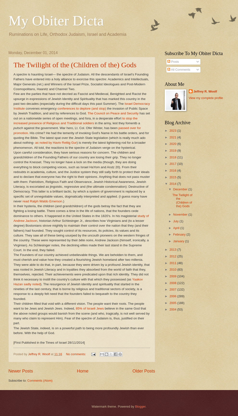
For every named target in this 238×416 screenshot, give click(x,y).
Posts (173, 61)
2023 (173, 130)
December (180, 189)
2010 (173, 269)
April (176, 228)
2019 (173, 150)
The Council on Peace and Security (113, 113)
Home (82, 371)
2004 (173, 309)
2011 (173, 263)
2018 (173, 157)
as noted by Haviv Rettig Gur (56, 142)
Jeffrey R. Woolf (205, 91)
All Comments (178, 69)
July (176, 221)
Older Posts (143, 371)
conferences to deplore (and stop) (81, 108)
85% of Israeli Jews (90, 308)
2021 (173, 137)
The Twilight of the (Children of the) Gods (74, 65)
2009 (173, 276)
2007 (173, 289)
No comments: (76, 354)
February (179, 234)
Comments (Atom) (39, 380)
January (179, 241)
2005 (173, 303)
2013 (173, 249)
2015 (173, 177)
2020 (173, 144)
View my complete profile (206, 98)
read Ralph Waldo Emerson (43, 201)
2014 (173, 184)
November (180, 214)
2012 (173, 256)
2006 (173, 296)
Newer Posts (20, 371)
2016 (173, 170)
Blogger (140, 406)
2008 (173, 283)
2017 (173, 164)
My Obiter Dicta (56, 21)
